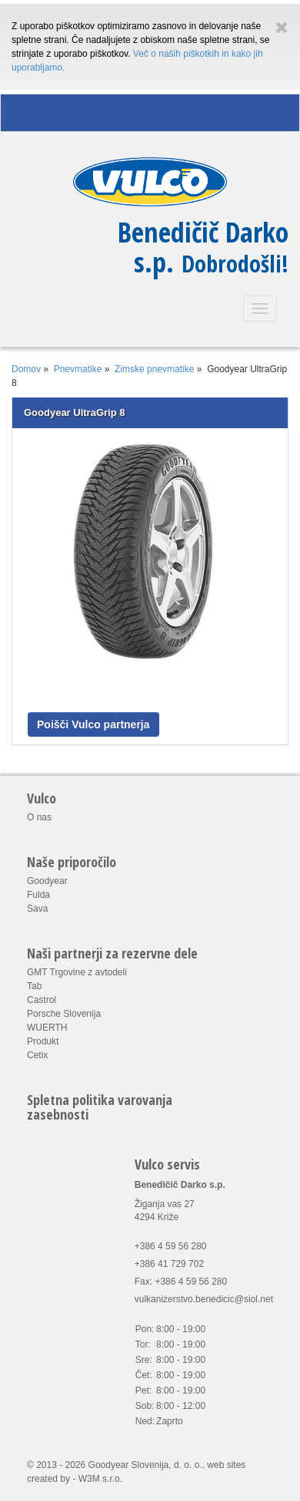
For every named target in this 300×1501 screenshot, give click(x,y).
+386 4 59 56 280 (171, 1246)
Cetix (37, 1055)
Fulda (38, 894)
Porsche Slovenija (64, 1013)
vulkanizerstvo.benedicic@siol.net (204, 1299)
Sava (37, 908)
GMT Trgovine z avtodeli (77, 972)
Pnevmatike (78, 369)
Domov (26, 369)
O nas (39, 817)
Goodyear (47, 881)
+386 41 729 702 (169, 1264)
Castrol (41, 1000)
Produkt (42, 1041)
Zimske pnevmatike (154, 369)
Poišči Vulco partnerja (93, 724)
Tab (34, 986)
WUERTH (47, 1027)
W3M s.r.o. (100, 1478)
